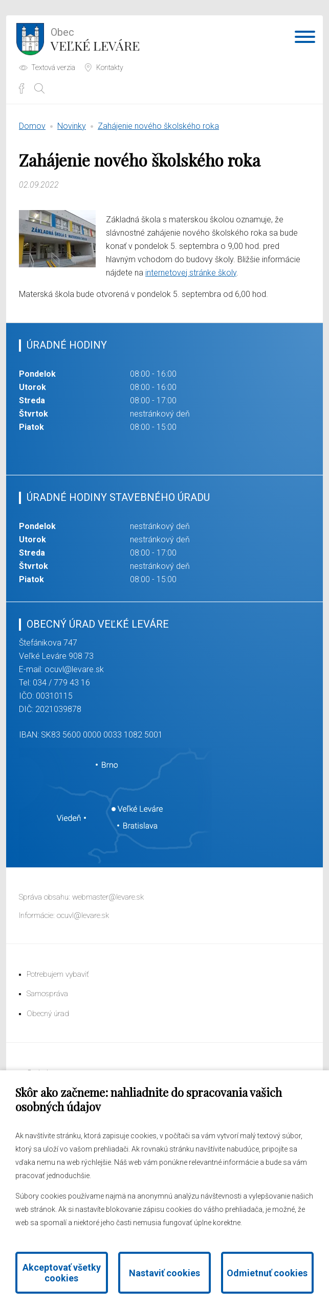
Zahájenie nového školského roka (158, 126)
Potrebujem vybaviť (58, 974)
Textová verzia (53, 67)
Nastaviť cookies (164, 1273)
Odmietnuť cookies (267, 1273)
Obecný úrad (48, 1013)
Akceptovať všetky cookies (62, 1272)
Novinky (71, 126)
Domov (32, 126)
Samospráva (47, 993)
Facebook (21, 88)
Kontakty (109, 67)
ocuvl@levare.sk (74, 669)
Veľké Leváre (95, 38)
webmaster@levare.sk (108, 897)
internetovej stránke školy (190, 273)
